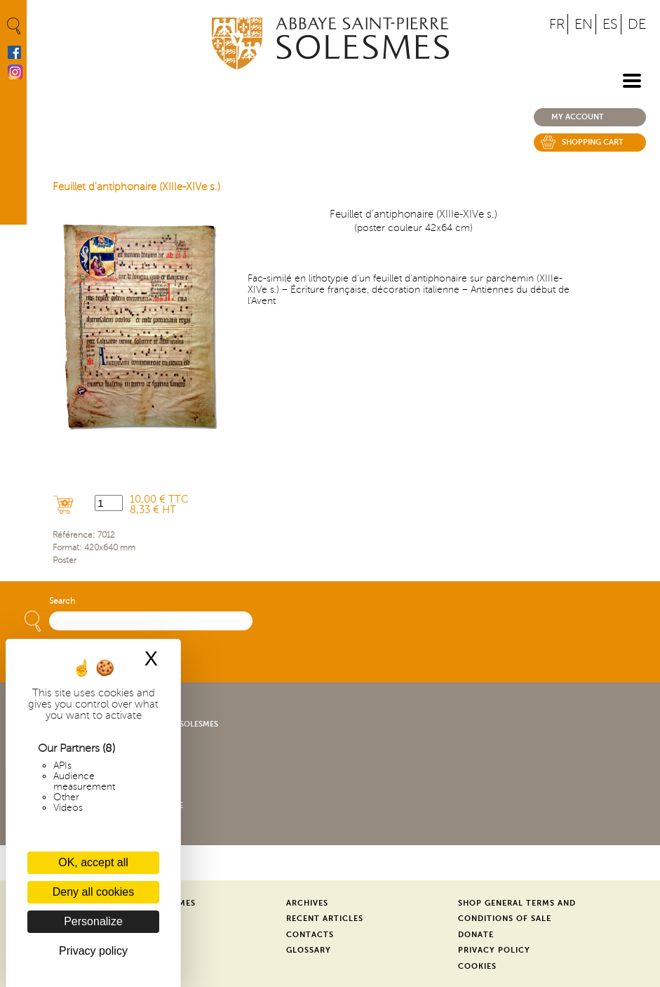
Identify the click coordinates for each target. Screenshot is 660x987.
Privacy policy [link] (93, 951)
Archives (307, 903)
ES (610, 24)
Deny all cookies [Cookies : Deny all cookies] (94, 892)
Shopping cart (593, 142)
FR (557, 24)
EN (583, 24)
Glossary (308, 950)
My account (577, 117)
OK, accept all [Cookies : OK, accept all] (93, 862)
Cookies (477, 966)
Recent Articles (324, 918)
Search (62, 601)
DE (637, 24)
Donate (476, 935)
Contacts (310, 935)
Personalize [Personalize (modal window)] (93, 921)
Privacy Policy (494, 950)
